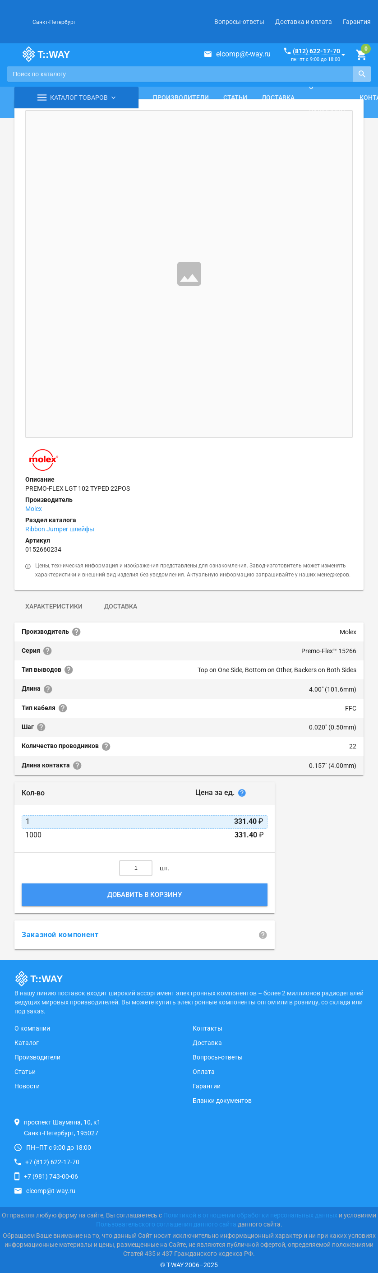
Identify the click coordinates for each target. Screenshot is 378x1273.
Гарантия (357, 21)
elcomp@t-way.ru (243, 54)
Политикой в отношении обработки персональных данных (250, 1215)
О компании (327, 97)
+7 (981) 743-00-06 (51, 1176)
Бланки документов (222, 1100)
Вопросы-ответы (239, 21)
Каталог (26, 1042)
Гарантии (207, 1086)
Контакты (207, 1028)
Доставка (278, 97)
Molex (33, 508)
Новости (27, 1086)
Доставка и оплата (303, 21)
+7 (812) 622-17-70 (52, 1162)
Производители (181, 97)
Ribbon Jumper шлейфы (59, 529)
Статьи (235, 97)
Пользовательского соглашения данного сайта (166, 1224)
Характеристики (54, 606)
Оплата (204, 1071)
